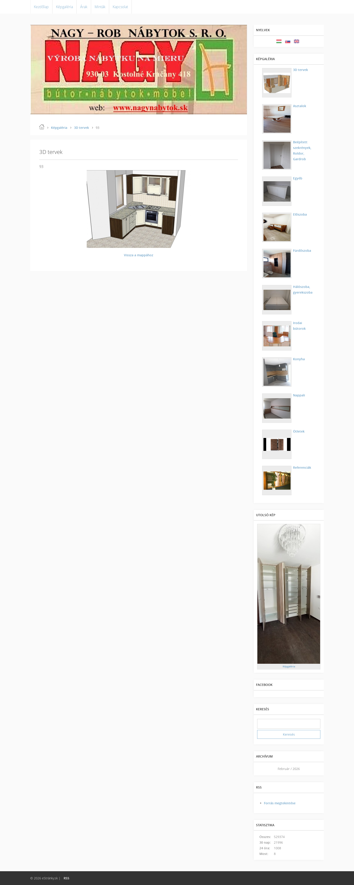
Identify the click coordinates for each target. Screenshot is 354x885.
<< (262, 769)
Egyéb (297, 178)
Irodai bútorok (299, 326)
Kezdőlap (41, 6)
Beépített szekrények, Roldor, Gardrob (302, 150)
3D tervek (81, 127)
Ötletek (299, 431)
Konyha (299, 359)
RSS (66, 878)
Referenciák (302, 467)
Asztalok (299, 106)
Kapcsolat (120, 6)
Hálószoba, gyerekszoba (302, 289)
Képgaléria (64, 6)
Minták (100, 6)
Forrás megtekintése (280, 803)
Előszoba (300, 214)
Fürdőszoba (302, 250)
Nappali (299, 395)
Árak (83, 6)
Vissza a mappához (138, 255)
